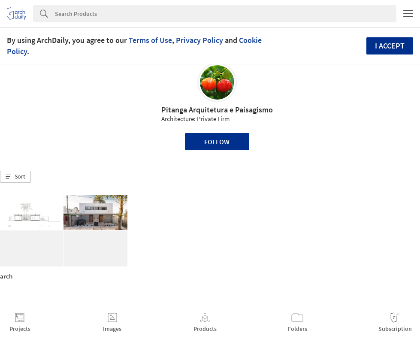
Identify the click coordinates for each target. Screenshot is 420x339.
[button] (15, 177)
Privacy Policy (199, 40)
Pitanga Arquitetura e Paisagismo (217, 110)
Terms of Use (150, 40)
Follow (217, 141)
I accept (390, 46)
